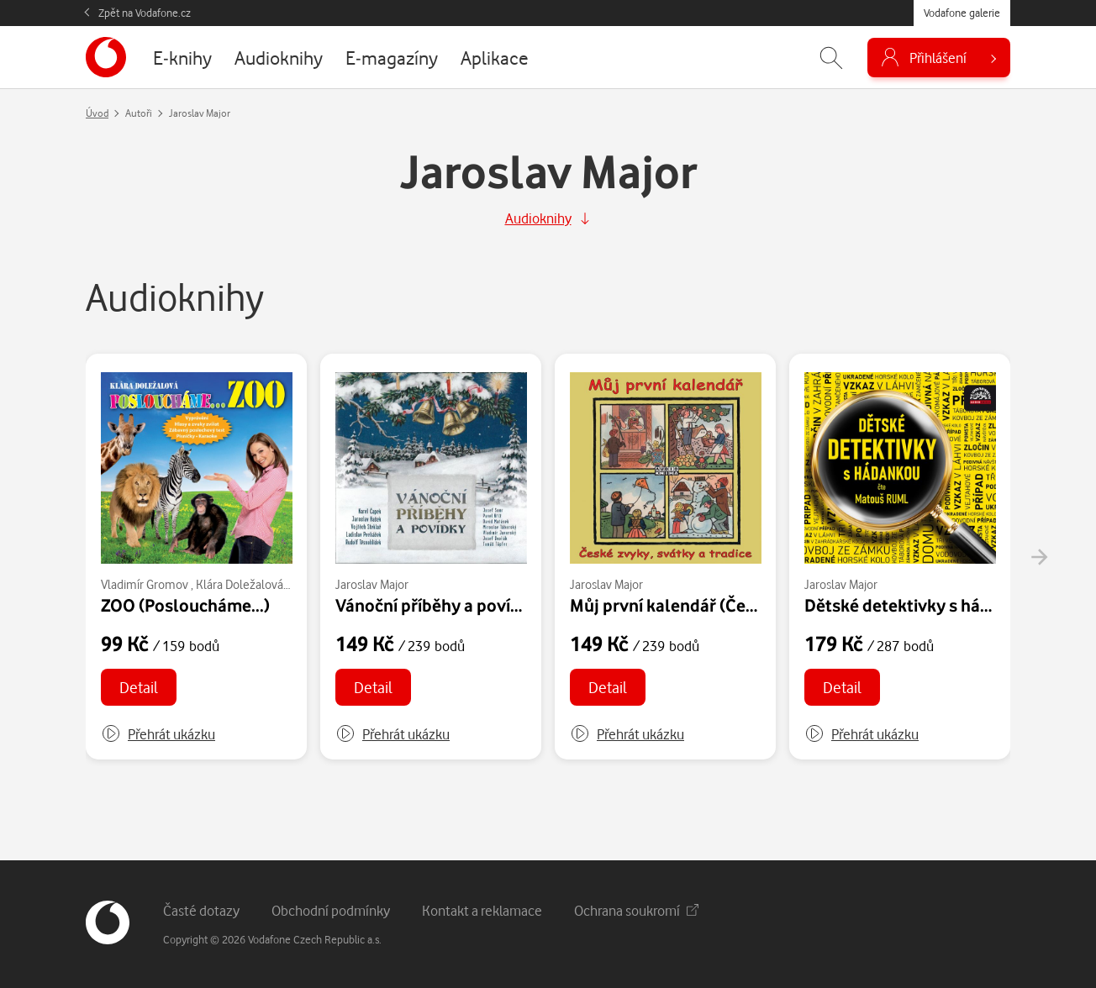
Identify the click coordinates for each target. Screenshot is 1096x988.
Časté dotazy (201, 910)
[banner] (106, 57)
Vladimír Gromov (144, 584)
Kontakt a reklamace (482, 910)
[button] (158, 734)
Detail (138, 686)
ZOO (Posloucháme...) (185, 605)
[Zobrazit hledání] (831, 57)
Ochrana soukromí (636, 910)
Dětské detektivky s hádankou (921, 605)
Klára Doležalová (239, 584)
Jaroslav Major (371, 584)
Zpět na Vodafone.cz (144, 12)
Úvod (97, 113)
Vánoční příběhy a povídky (437, 605)
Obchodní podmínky (330, 910)
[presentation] (1038, 557)
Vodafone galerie (962, 12)
